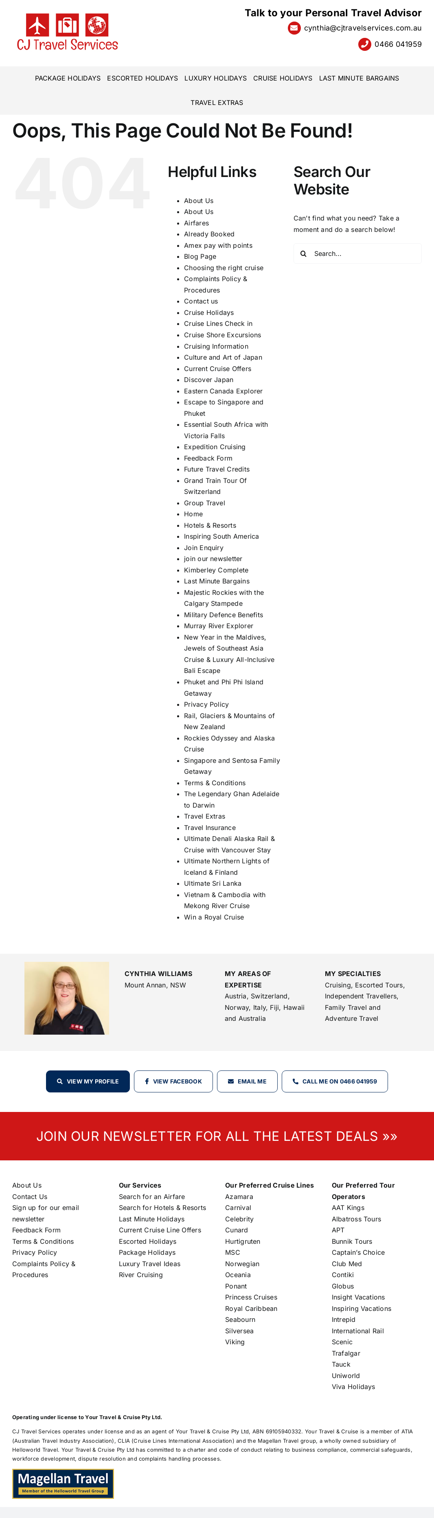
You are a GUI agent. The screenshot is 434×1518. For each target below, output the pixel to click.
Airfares (196, 223)
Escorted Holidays (148, 1241)
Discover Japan (208, 380)
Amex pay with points (218, 245)
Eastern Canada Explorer (223, 391)
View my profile (93, 1081)
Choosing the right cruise (223, 268)
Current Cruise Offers (217, 369)
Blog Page (200, 256)
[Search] (304, 253)
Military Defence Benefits (223, 615)
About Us (198, 201)
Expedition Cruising (215, 447)
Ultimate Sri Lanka (212, 883)
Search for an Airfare (152, 1197)
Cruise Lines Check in (218, 323)
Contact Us (29, 1197)
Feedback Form (208, 458)
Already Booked (209, 234)
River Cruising (141, 1275)
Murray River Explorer (218, 626)
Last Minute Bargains (217, 581)
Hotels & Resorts (210, 525)
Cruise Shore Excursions (222, 335)
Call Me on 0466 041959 (339, 1081)
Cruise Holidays (209, 312)
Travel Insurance (210, 827)
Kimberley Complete (216, 570)
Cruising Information (216, 346)
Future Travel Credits (217, 469)
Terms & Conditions (214, 783)
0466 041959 (398, 44)
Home (193, 514)
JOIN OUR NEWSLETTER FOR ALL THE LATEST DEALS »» (217, 1136)
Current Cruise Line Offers (160, 1230)
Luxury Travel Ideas (150, 1264)
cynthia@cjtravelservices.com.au (363, 28)
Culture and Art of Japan (223, 357)
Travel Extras (204, 816)
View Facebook (177, 1081)
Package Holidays (147, 1252)
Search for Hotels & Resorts (162, 1207)
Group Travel (204, 503)
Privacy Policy (206, 704)
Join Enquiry (204, 548)
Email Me (252, 1081)
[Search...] (358, 253)
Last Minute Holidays (152, 1219)
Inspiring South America (221, 536)
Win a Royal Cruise (214, 917)
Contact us (201, 301)
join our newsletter (213, 559)
